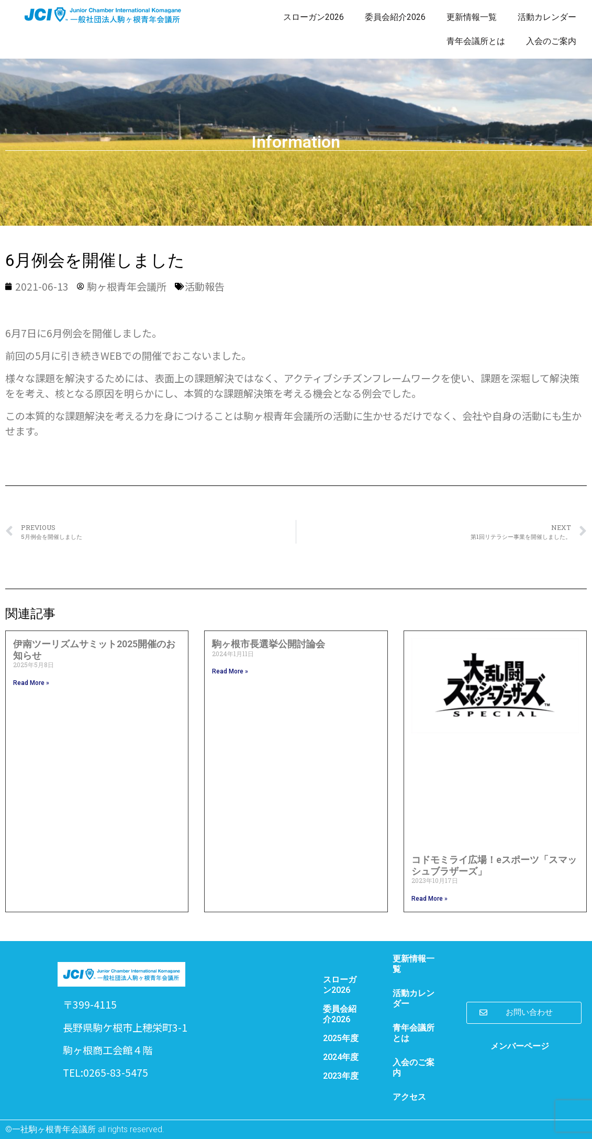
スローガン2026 (313, 17)
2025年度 (341, 1038)
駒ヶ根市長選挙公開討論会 (268, 643)
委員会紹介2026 (395, 17)
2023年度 (341, 1076)
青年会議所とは (475, 41)
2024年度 (341, 1057)
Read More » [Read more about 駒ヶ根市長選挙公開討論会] (230, 671)
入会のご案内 (551, 41)
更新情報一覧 (471, 17)
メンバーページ (519, 1046)
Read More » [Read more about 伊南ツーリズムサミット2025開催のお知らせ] (31, 683)
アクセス (409, 1097)
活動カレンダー (547, 17)
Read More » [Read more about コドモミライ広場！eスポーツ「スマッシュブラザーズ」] (429, 898)
